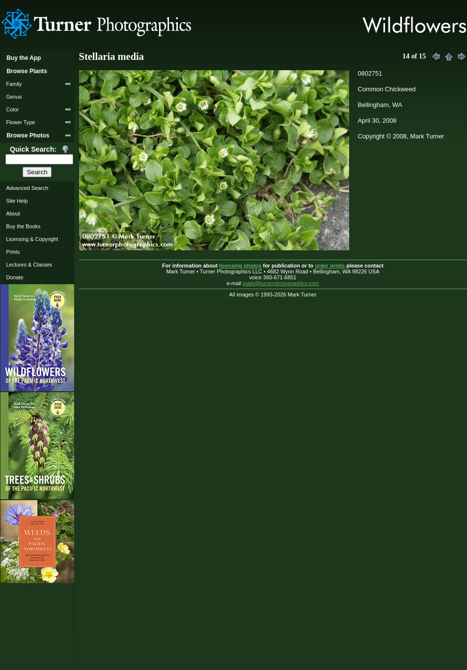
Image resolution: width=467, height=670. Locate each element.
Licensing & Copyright (32, 239)
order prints (330, 265)
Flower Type (20, 122)
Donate (14, 277)
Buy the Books (23, 226)
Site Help (16, 201)
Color (12, 109)
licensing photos (240, 265)
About (13, 213)
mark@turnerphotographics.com (281, 283)
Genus (14, 97)
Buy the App (23, 57)
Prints (13, 252)
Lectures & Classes (29, 265)
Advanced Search (27, 188)
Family (14, 84)
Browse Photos (27, 135)
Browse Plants (26, 71)
